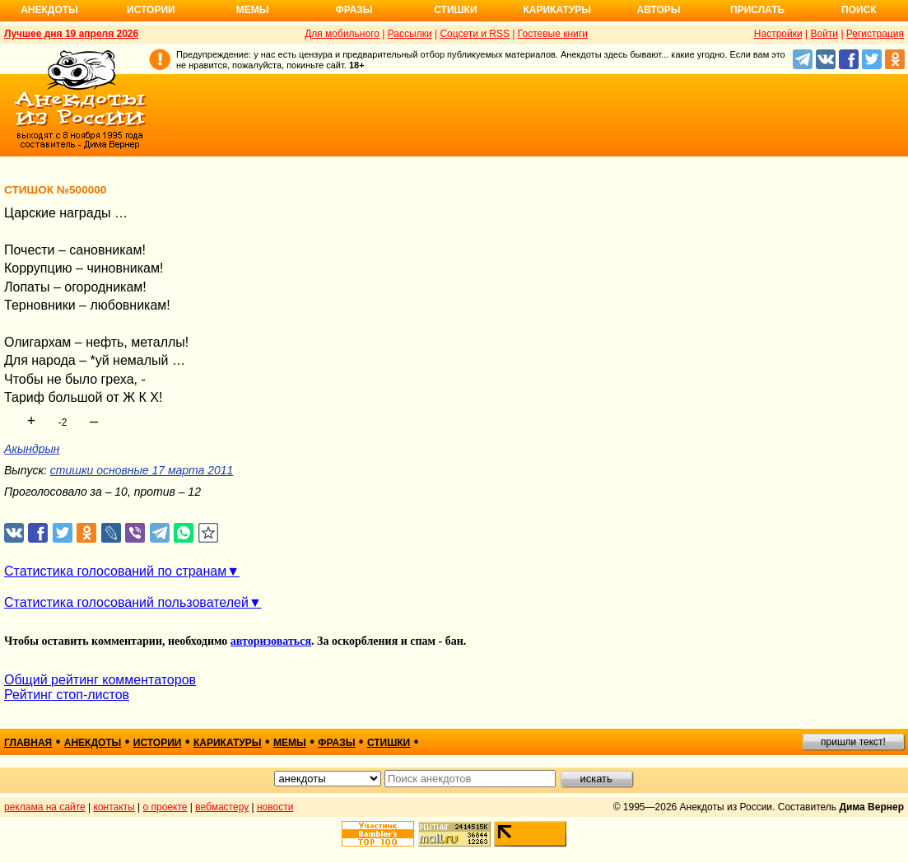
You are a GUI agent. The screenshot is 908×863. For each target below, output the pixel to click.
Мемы (252, 10)
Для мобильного (342, 34)
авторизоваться (270, 641)
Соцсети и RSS (475, 34)
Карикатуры (557, 10)
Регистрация (875, 34)
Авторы (659, 10)
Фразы (353, 10)
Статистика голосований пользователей (126, 602)
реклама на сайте (45, 807)
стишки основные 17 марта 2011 (142, 470)
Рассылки (410, 34)
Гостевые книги (553, 34)
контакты (114, 807)
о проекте (165, 807)
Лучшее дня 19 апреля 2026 (71, 34)
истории (157, 743)
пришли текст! (853, 742)
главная (28, 743)
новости (275, 807)
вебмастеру (222, 807)
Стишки (455, 10)
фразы (336, 743)
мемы (289, 743)
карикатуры (227, 743)
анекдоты (93, 743)
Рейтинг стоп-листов (66, 695)
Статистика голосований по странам (115, 571)
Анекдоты (49, 10)
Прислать (757, 10)
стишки (388, 743)
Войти (824, 34)
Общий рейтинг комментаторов (100, 680)
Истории (151, 10)
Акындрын (31, 448)
